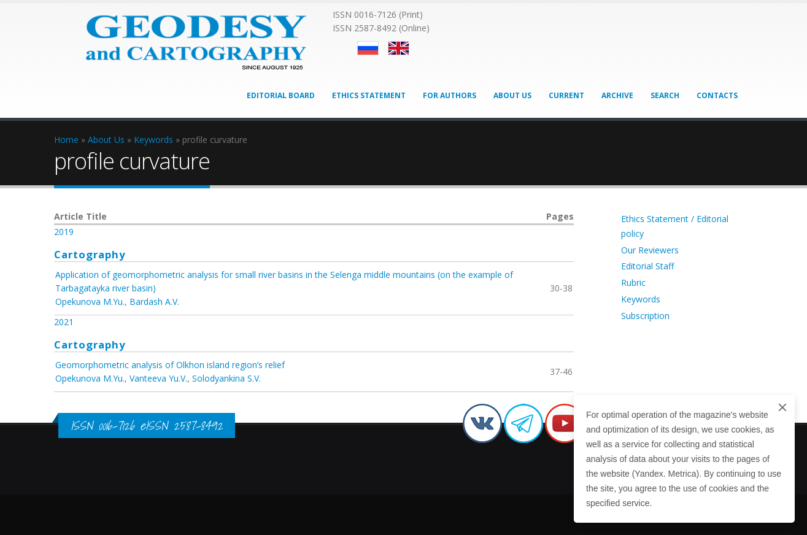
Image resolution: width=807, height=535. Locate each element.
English (398, 48)
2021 (64, 322)
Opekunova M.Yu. (90, 301)
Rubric (633, 282)
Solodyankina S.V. (226, 378)
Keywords (640, 299)
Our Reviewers (650, 250)
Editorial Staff (647, 266)
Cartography (90, 254)
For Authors (449, 95)
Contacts (717, 95)
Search (665, 95)
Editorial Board (281, 95)
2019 (64, 231)
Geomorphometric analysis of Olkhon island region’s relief (170, 365)
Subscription (645, 315)
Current (566, 95)
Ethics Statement (369, 95)
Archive (617, 95)
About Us (512, 95)
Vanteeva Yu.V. (158, 378)
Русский (368, 48)
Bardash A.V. (154, 301)
